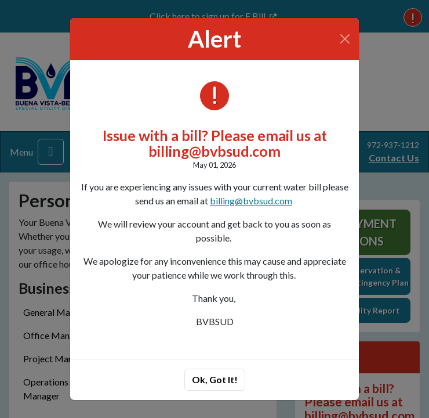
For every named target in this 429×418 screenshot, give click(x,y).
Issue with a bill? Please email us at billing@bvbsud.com (215, 143)
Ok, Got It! (215, 379)
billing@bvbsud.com (251, 200)
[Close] (345, 39)
